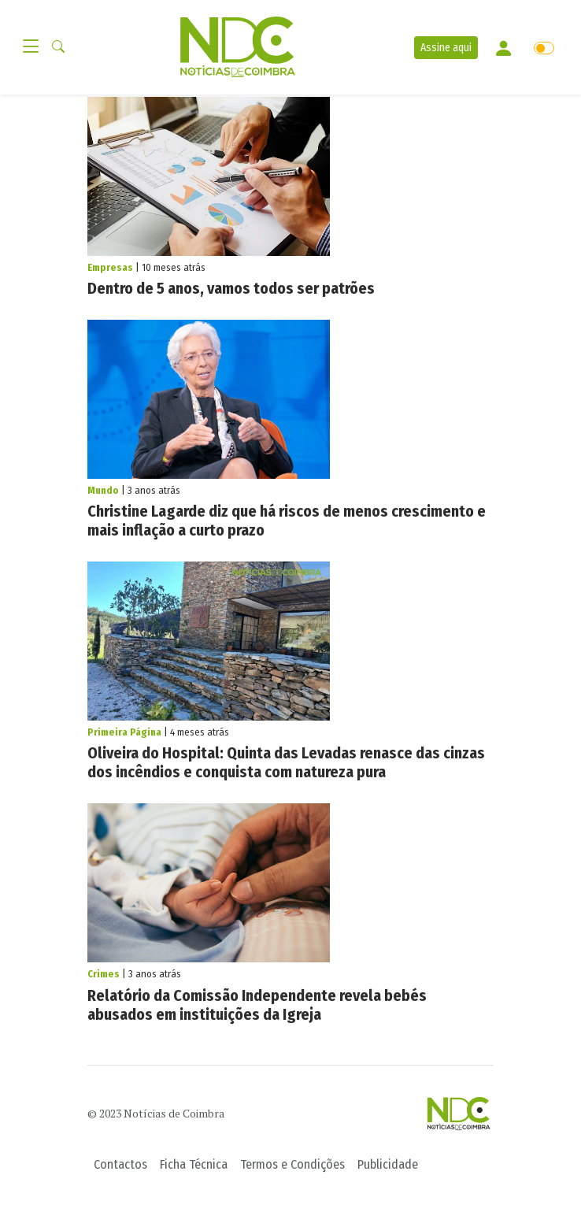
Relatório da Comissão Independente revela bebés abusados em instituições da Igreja (257, 1005)
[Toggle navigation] (35, 47)
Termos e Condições (292, 1164)
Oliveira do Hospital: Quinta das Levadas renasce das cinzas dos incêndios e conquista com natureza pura (286, 762)
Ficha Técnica (194, 1164)
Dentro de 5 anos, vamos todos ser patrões (231, 288)
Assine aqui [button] (446, 47)
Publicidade (387, 1164)
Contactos (120, 1164)
